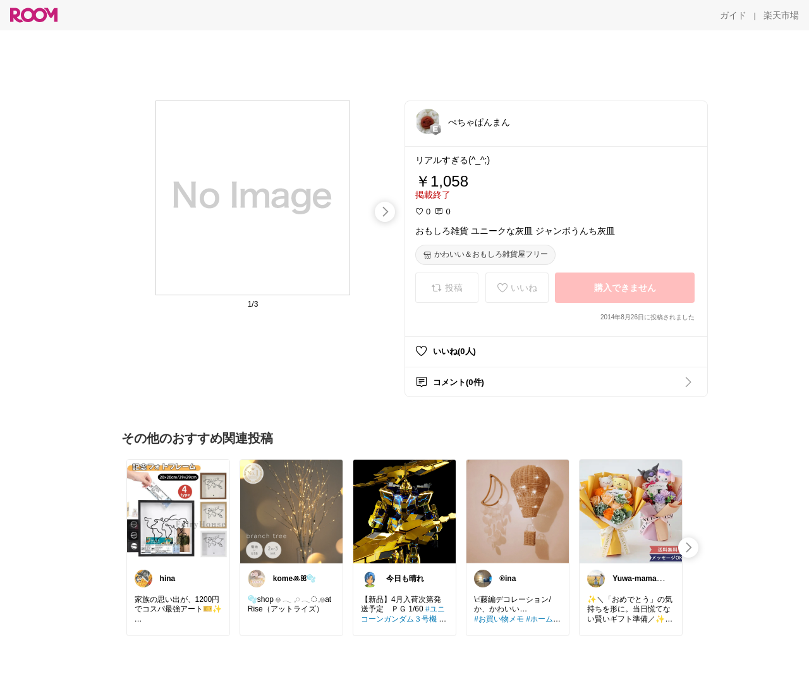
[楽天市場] (781, 15)
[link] (178, 511)
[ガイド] (733, 15)
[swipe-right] (385, 212)
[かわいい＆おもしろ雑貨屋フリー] (485, 255)
